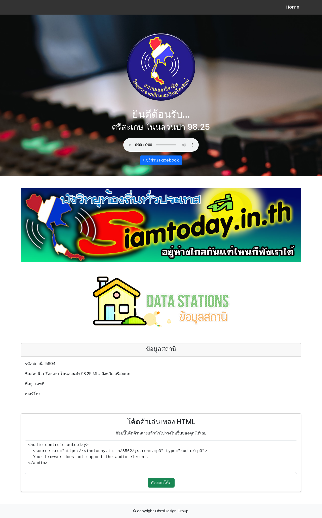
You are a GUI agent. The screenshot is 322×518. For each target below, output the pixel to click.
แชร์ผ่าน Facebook (161, 160)
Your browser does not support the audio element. (161, 145)
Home (292, 7)
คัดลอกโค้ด (161, 483)
